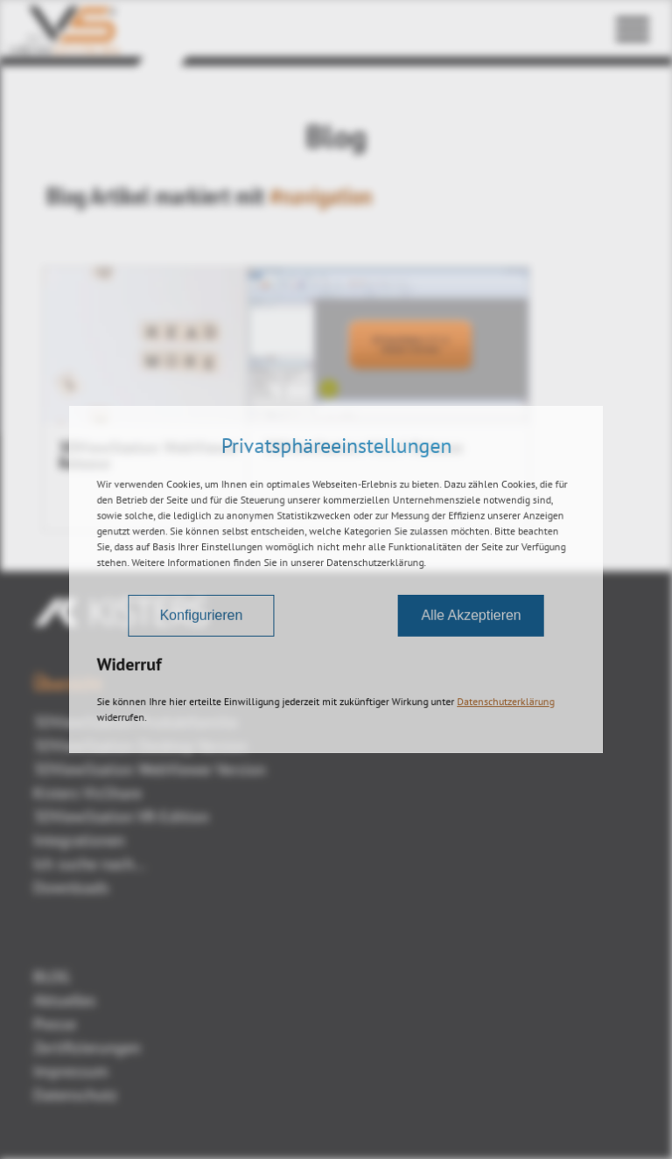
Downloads (71, 887)
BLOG (51, 977)
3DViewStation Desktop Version (140, 746)
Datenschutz (75, 1095)
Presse (54, 1024)
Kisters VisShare (87, 793)
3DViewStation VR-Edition (121, 816)
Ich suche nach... (89, 864)
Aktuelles (64, 1000)
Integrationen (79, 840)
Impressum (70, 1071)
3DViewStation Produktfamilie (135, 722)
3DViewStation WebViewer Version (149, 769)
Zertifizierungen (87, 1047)
